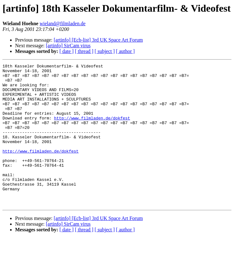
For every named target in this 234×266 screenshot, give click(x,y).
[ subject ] (105, 51)
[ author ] (125, 51)
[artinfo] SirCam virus (68, 45)
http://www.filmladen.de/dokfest (92, 129)
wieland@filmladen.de (63, 23)
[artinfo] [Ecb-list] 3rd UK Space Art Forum (98, 40)
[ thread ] (84, 51)
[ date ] (66, 51)
